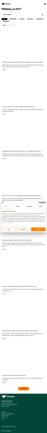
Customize (23, 229)
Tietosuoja (3, 412)
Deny (8, 229)
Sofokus (9, 430)
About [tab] (40, 206)
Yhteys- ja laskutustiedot (7, 413)
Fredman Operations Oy (7, 402)
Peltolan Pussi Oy (5, 406)
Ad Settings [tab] (29, 206)
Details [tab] (17, 206)
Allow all (38, 229)
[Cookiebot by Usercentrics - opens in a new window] (39, 203)
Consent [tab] (6, 206)
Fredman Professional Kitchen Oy (9, 404)
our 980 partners (9, 213)
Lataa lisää (23, 388)
